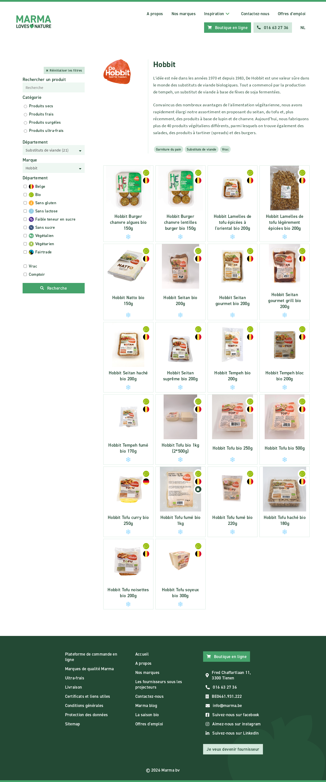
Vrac (225, 149)
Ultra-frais (74, 678)
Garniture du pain (168, 149)
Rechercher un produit (44, 79)
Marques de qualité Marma (89, 668)
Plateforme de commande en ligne (91, 656)
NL (303, 27)
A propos (155, 13)
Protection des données (86, 714)
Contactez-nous (255, 13)
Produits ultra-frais (46, 130)
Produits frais (41, 114)
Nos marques (184, 13)
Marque (30, 160)
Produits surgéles (45, 122)
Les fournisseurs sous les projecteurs (158, 684)
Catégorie (32, 97)
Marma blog (146, 705)
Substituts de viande (202, 149)
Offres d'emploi (292, 13)
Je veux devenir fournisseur (233, 749)
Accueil (142, 654)
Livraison (73, 687)
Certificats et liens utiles (87, 696)
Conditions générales (84, 705)
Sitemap (72, 724)
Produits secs (41, 106)
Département (35, 142)
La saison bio (147, 714)
